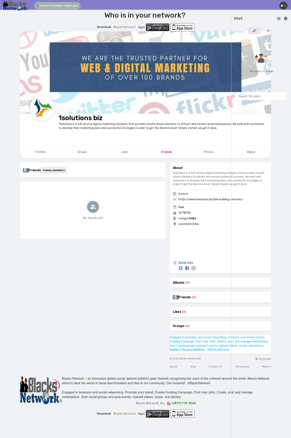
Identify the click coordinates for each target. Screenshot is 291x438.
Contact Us (215, 366)
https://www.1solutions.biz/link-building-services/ (210, 199)
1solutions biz (80, 118)
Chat (238, 19)
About (173, 366)
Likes (177, 311)
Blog (193, 366)
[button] (58, 5)
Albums (178, 282)
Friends (185, 297)
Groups (178, 326)
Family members (54, 170)
